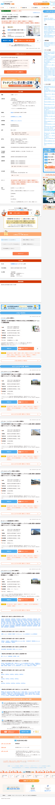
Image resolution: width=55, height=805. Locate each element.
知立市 (10, 623)
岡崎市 (22, 621)
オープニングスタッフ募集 (32, 691)
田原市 (29, 623)
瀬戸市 (28, 621)
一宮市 (25, 621)
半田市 (31, 621)
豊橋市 (19, 621)
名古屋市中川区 (19, 620)
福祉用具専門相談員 (33, 767)
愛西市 (32, 623)
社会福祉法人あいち (36, 12)
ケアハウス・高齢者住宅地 (16, 665)
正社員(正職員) (3, 649)
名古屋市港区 (25, 620)
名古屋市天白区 (14, 621)
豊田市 (10, 622)
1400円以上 (17, 674)
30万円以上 (17, 678)
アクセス (13, 795)
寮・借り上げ (18, 691)
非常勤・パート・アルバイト (16, 120)
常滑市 (25, 622)
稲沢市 (34, 622)
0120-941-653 (20, 740)
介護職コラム (47, 776)
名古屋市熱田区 (13, 620)
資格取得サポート (4, 694)
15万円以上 (3, 678)
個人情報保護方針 (33, 795)
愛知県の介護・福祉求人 (48, 18)
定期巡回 (9, 665)
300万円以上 (8, 683)
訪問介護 (2, 663)
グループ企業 (27, 795)
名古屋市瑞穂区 (7, 620)
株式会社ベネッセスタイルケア (6, 372)
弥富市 (4, 624)
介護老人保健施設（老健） (9, 663)
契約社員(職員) (9, 649)
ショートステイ (24, 665)
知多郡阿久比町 (18, 625)
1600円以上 (21, 674)
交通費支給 (17, 695)
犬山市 (22, 622)
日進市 (26, 623)
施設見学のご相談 (7, 40)
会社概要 (9, 795)
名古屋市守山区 (36, 620)
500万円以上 (23, 683)
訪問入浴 (37, 664)
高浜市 (17, 623)
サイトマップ (11, 776)
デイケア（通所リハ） (20, 664)
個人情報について (29, 776)
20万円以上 (8, 678)
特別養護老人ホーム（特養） (16, 116)
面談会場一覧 (24, 7)
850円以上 (3, 674)
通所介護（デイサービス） (10, 664)
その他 (18, 656)
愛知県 (12, 112)
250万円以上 (3, 683)
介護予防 (34, 665)
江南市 (28, 622)
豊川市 (37, 621)
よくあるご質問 (18, 776)
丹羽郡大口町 (30, 624)
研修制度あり (10, 694)
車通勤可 (13, 691)
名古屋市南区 (30, 620)
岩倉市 (20, 623)
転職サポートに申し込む (41, 4)
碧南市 (4, 622)
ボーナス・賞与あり (6, 695)
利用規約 (23, 776)
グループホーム (27, 664)
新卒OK (26, 694)
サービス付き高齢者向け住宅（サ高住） (27, 663)
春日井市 (34, 621)
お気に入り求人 (45, 7)
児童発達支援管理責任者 (16, 767)
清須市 (35, 623)
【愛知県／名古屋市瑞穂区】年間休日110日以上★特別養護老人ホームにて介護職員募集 (20, 321)
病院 (2, 656)
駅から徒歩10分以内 (8, 691)
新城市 (37, 622)
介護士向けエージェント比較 (39, 776)
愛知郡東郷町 (18, 624)
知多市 (7, 623)
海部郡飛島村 (12, 625)
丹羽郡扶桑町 (35, 624)
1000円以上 (7, 674)
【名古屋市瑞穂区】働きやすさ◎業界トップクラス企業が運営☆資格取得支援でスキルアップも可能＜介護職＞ (20, 375)
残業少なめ (30, 694)
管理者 (45, 767)
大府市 (4, 623)
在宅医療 (14, 656)
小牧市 (31, 622)
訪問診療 (5, 665)
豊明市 (23, 623)
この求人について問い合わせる (24, 40)
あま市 (10, 624)
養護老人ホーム (30, 665)
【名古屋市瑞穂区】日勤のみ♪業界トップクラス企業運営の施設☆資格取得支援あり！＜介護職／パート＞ (20, 574)
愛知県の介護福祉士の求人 (49, 26)
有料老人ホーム (17, 663)
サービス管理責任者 (25, 767)
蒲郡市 (19, 622)
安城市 (13, 622)
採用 (23, 795)
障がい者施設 (32, 664)
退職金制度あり (22, 695)
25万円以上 (12, 678)
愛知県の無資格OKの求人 (49, 36)
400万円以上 (18, 683)
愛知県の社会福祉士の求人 (49, 27)
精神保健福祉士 (8, 642)
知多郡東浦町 (23, 625)
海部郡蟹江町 (7, 625)
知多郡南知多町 (29, 625)
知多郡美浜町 (35, 625)
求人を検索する (34, 7)
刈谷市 (7, 622)
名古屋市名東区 (8, 621)
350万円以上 (13, 683)
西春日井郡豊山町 (24, 624)
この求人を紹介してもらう (18, 213)
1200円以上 (12, 674)
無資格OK (13, 642)
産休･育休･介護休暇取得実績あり (18, 694)
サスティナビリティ (18, 795)
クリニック (5, 656)
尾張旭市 (13, 623)
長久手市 (13, 624)
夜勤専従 (2, 691)
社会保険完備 (12, 695)
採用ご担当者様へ (4, 776)
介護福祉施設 (10, 656)
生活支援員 (41, 767)
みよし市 (7, 624)
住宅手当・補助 (24, 691)
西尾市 (16, 622)
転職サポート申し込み (29, 780)
